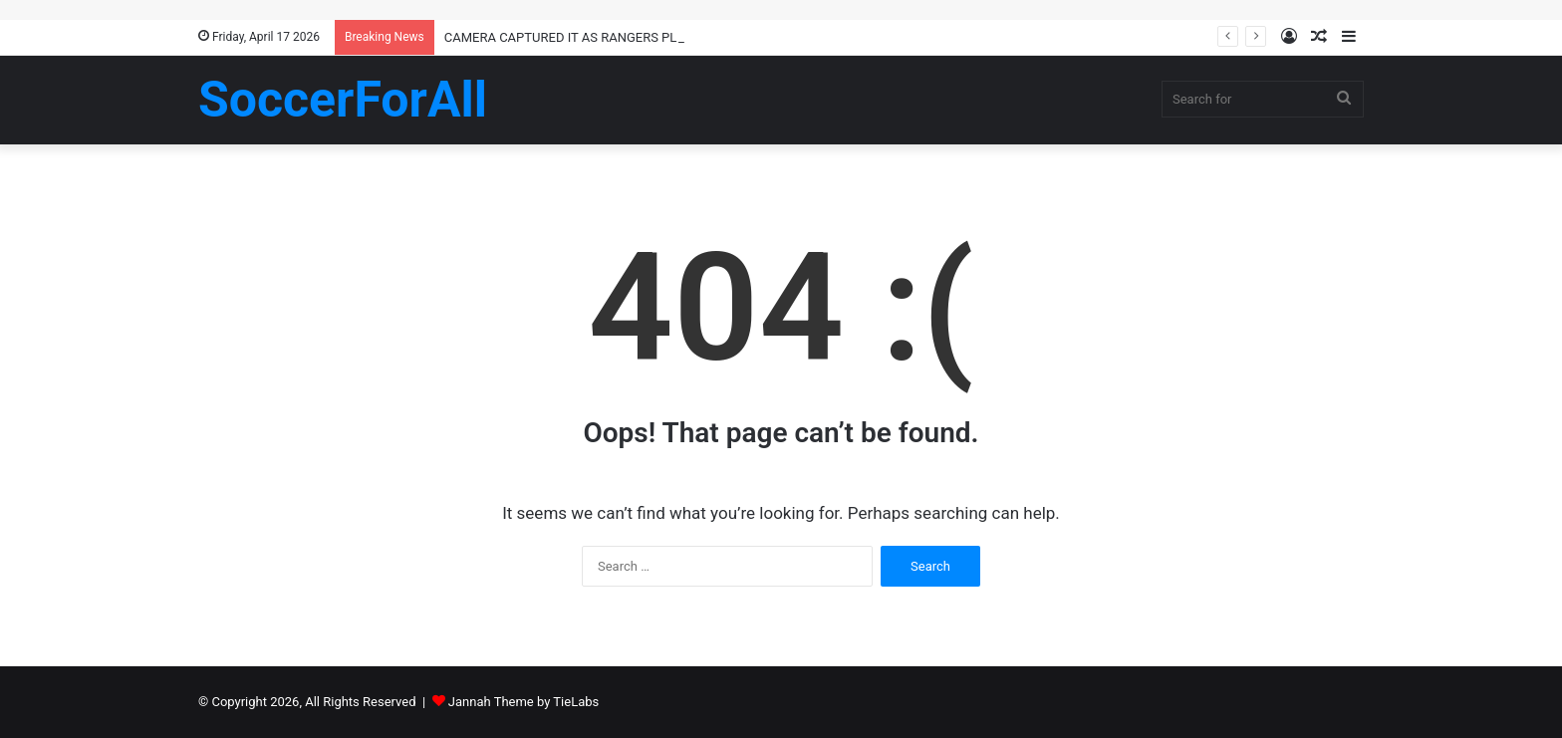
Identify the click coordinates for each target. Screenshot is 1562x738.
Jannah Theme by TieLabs (523, 701)
